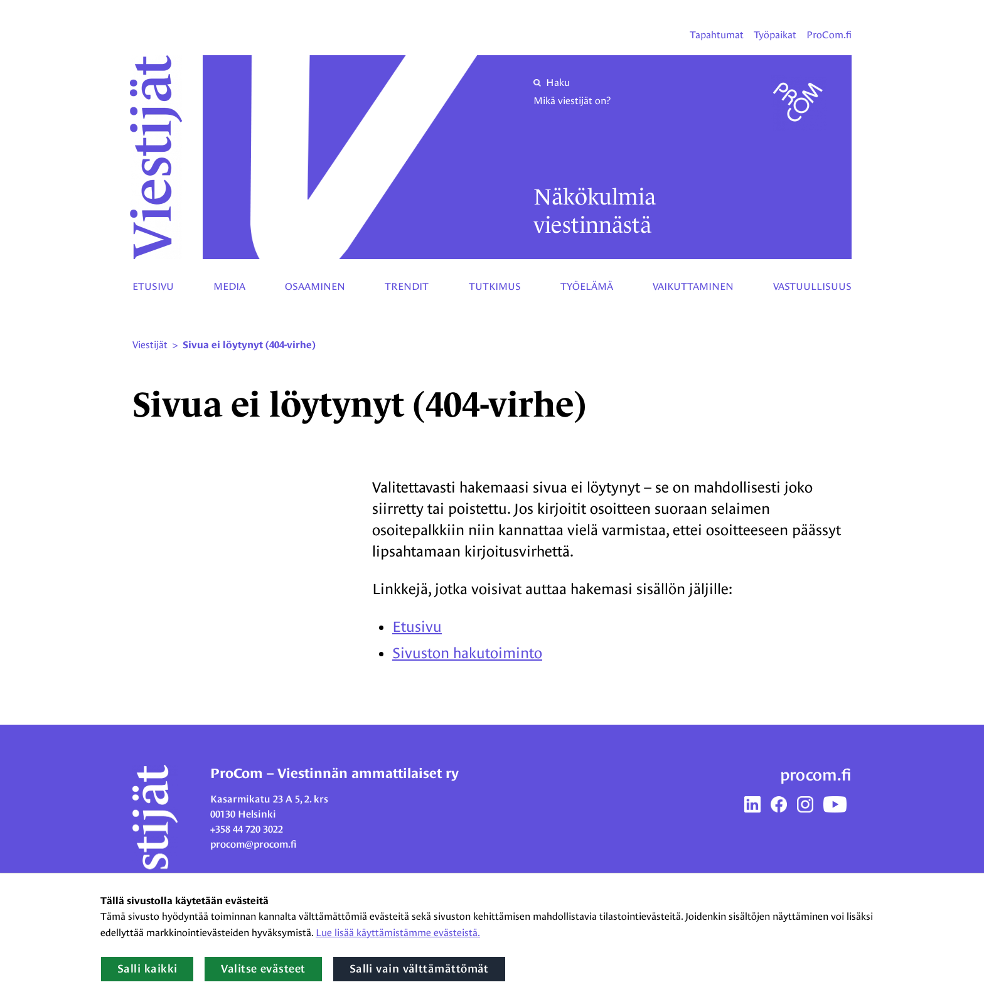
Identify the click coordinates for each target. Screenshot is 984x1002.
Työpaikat (775, 35)
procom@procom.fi (253, 844)
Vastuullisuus (812, 286)
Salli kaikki (147, 968)
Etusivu (153, 286)
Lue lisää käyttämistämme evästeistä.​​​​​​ (398, 933)
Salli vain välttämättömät (419, 968)
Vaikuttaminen (693, 286)
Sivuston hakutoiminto (467, 652)
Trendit (407, 286)
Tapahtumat (717, 35)
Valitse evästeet (263, 968)
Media (229, 286)
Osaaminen (315, 286)
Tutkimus (495, 286)
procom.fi (816, 774)
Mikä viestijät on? (572, 101)
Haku (551, 82)
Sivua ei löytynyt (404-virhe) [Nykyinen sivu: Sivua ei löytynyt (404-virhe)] (249, 345)
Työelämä (586, 286)
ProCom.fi (829, 35)
